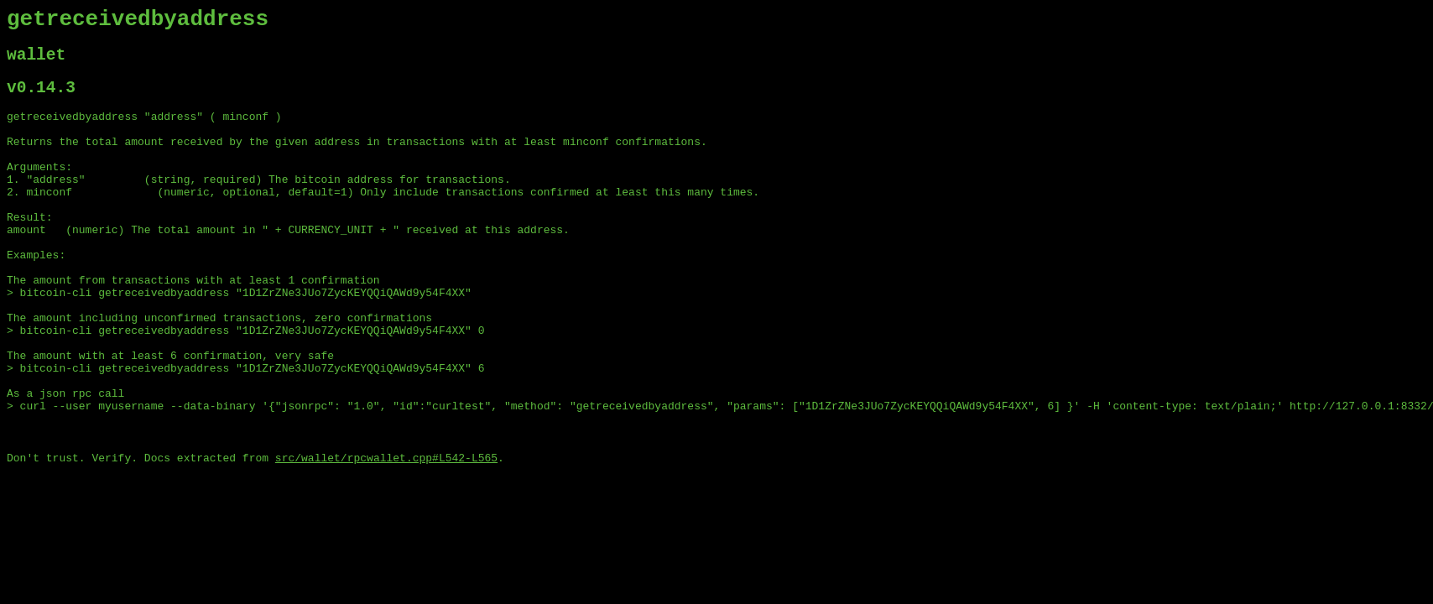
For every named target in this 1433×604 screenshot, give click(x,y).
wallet (36, 62)
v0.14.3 (41, 99)
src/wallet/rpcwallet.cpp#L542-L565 (386, 536)
